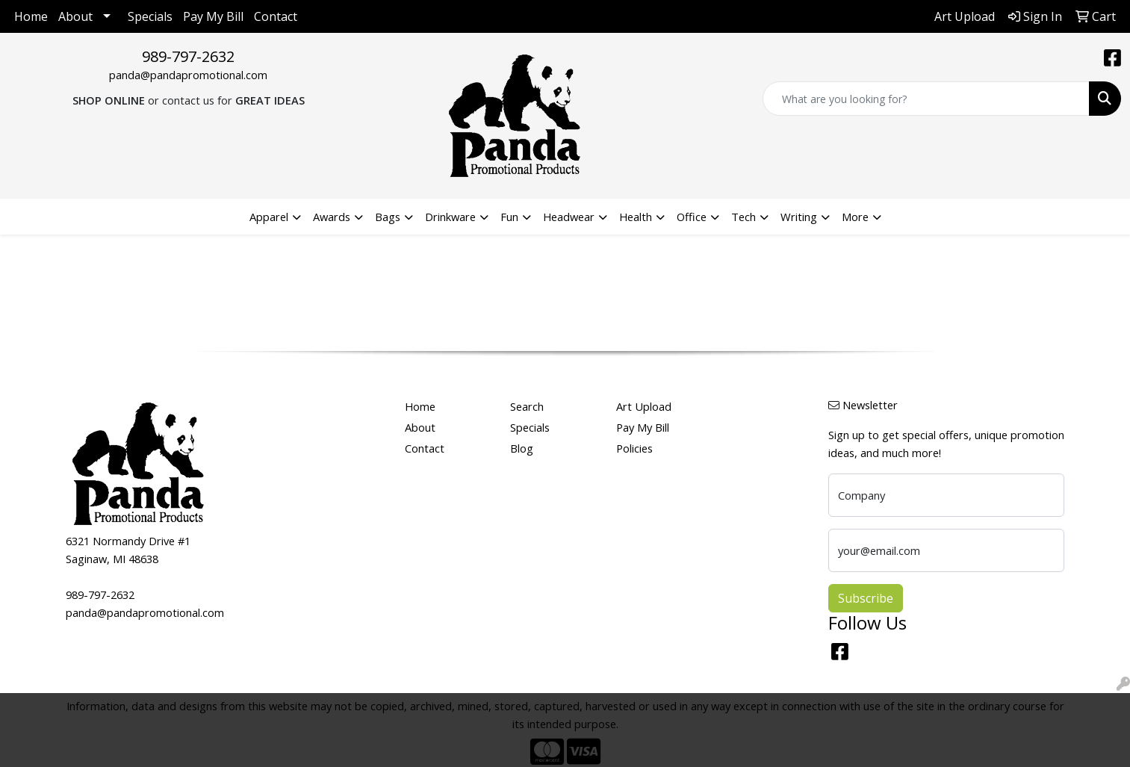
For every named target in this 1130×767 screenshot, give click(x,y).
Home (31, 16)
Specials (150, 16)
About (75, 16)
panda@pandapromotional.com (188, 74)
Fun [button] (509, 216)
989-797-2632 (188, 56)
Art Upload (643, 406)
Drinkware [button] (450, 216)
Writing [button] (798, 216)
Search (527, 406)
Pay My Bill (213, 16)
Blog (521, 448)
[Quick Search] (926, 98)
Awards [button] (331, 216)
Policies (634, 448)
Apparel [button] (268, 216)
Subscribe (865, 598)
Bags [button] (387, 216)
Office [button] (692, 216)
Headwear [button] (569, 216)
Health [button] (635, 216)
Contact (275, 16)
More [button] (855, 216)
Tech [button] (743, 216)
